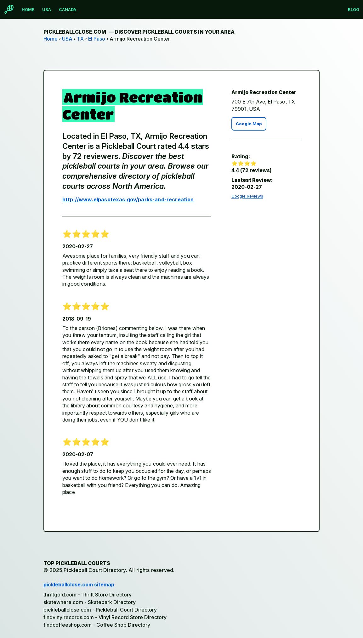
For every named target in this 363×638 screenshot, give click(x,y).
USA (46, 9)
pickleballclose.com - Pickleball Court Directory (100, 610)
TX (80, 39)
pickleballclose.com (139, 31)
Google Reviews (247, 196)
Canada (67, 9)
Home (28, 9)
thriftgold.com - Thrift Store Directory (87, 594)
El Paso (96, 39)
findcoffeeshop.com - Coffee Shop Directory (96, 625)
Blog (353, 9)
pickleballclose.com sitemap (78, 584)
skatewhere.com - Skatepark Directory (89, 602)
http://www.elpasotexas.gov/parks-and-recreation (128, 199)
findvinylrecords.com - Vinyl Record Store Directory (105, 617)
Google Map (249, 123)
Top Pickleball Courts (76, 563)
